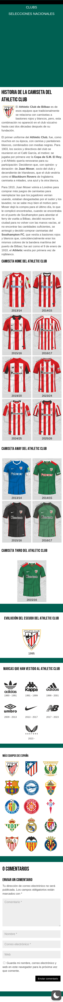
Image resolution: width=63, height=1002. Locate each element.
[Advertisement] (31, 52)
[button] (56, 995)
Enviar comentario (48, 978)
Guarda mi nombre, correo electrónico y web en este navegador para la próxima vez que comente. (29, 967)
